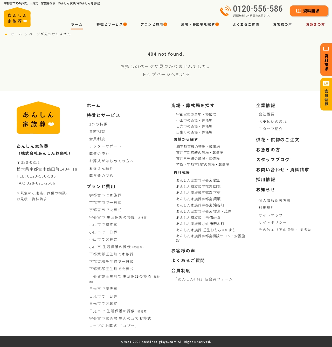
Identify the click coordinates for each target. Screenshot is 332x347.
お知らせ (265, 190)
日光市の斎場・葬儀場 (194, 126)
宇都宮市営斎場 (120, 318)
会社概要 (267, 113)
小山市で (103, 224)
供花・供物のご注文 (278, 140)
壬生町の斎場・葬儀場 (194, 132)
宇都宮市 (118, 217)
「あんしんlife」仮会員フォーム (203, 279)
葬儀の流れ (99, 153)
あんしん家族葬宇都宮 (199, 180)
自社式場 (182, 172)
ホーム (76, 24)
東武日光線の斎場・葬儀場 (198, 158)
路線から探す (186, 139)
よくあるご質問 (246, 24)
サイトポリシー (273, 222)
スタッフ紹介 (271, 128)
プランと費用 (101, 186)
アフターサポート (105, 146)
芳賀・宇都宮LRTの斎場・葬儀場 (202, 164)
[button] (111, 24)
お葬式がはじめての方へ (111, 160)
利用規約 (267, 207)
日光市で (103, 288)
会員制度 (97, 138)
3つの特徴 (98, 124)
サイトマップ (271, 215)
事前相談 (97, 131)
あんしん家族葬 (199, 217)
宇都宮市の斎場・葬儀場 (196, 114)
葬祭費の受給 (101, 175)
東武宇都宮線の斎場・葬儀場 (199, 152)
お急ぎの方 (268, 150)
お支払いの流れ (273, 121)
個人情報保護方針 (275, 200)
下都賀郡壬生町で (111, 253)
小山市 (116, 246)
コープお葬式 (114, 325)
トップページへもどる (166, 74)
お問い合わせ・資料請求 (282, 170)
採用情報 (265, 179)
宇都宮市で (105, 194)
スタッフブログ (273, 160)
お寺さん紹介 (101, 168)
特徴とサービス (104, 115)
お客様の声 (282, 24)
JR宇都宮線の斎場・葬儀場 (198, 146)
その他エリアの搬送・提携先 (285, 229)
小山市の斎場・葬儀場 (194, 120)
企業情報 (265, 105)
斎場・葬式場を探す (193, 105)
